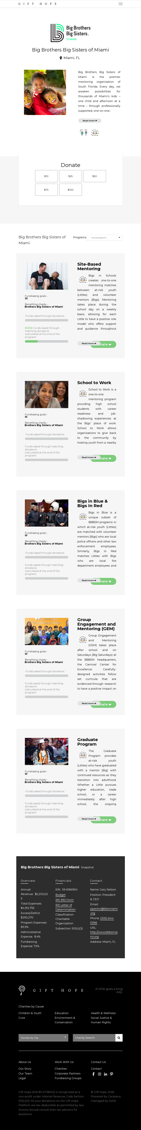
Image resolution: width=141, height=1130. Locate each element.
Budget (60, 895)
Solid (112, 1101)
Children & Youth (30, 1013)
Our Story (25, 1068)
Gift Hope (100, 1092)
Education (62, 1013)
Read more (89, 120)
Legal (22, 1078)
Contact (96, 1068)
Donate (102, 344)
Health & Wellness (103, 1013)
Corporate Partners (68, 1073)
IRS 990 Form (64, 900)
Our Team (25, 1073)
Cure (22, 1018)
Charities (61, 1068)
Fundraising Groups (68, 1078)
